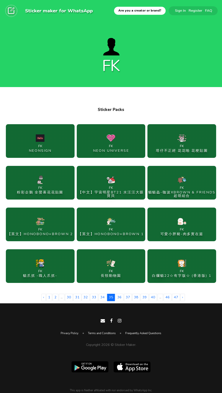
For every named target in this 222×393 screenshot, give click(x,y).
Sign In (180, 10)
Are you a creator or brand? (139, 10)
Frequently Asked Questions (143, 333)
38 (136, 297)
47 (176, 297)
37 (128, 297)
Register (195, 10)
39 (144, 297)
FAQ (208, 10)
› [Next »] (182, 297)
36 (119, 297)
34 (102, 297)
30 (69, 297)
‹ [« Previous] (43, 297)
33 (94, 297)
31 (77, 297)
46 (167, 297)
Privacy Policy (69, 333)
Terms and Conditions (102, 333)
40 (153, 297)
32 (85, 297)
